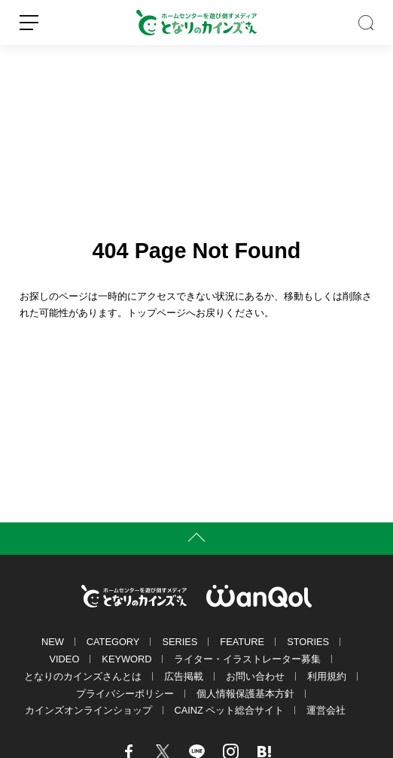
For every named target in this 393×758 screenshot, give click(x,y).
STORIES (308, 641)
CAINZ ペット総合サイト (230, 710)
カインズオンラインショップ (88, 710)
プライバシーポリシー (125, 693)
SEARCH (365, 22)
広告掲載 (183, 676)
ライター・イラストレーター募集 (247, 659)
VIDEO (65, 659)
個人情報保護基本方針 (245, 693)
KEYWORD (126, 659)
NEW (52, 641)
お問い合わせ (255, 676)
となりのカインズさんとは (83, 676)
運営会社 (326, 710)
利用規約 (326, 676)
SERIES (179, 641)
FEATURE (242, 641)
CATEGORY (113, 641)
